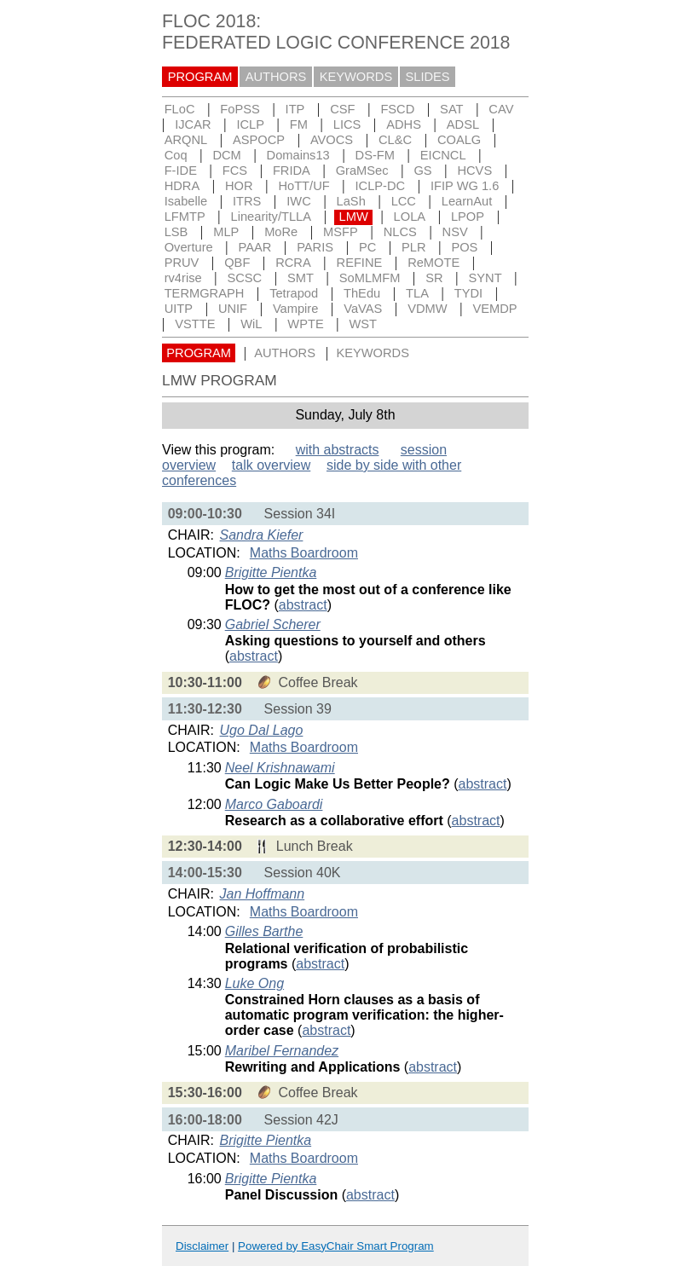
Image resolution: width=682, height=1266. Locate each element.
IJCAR (193, 124)
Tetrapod (293, 293)
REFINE (360, 262)
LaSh (351, 201)
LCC (403, 201)
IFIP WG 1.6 (465, 186)
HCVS (474, 170)
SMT (300, 278)
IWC (298, 201)
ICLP (250, 124)
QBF (237, 262)
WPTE (305, 324)
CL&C (395, 140)
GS (422, 170)
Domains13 (298, 155)
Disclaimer (202, 1246)
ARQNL (186, 140)
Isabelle (186, 201)
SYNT (485, 278)
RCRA (293, 262)
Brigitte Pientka (271, 572)
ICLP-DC (380, 186)
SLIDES (428, 77)
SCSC (244, 278)
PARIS (315, 247)
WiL (251, 324)
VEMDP (494, 308)
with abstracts (337, 449)
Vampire (296, 308)
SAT (451, 109)
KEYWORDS (356, 77)
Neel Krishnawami (280, 767)
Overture (189, 247)
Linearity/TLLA (271, 216)
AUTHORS (276, 77)
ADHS (403, 124)
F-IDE (181, 170)
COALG (459, 140)
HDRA (182, 186)
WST (364, 324)
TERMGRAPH (205, 293)
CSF (342, 109)
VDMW (427, 308)
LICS (347, 124)
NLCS (400, 232)
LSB (176, 232)
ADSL (463, 124)
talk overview (271, 465)
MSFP (340, 232)
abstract (303, 605)
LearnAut (467, 201)
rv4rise (183, 278)
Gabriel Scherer (273, 624)
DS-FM (375, 155)
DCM (226, 155)
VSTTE (195, 324)
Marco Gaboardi (274, 804)
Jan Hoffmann (262, 894)
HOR (239, 186)
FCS (235, 170)
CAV (500, 109)
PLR (414, 247)
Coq (176, 155)
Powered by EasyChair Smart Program (336, 1246)
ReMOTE (433, 262)
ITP (295, 109)
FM (299, 124)
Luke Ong (254, 983)
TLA (417, 293)
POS (464, 247)
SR (433, 278)
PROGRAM (200, 77)
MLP (226, 232)
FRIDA (291, 170)
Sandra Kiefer (261, 535)
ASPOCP (259, 140)
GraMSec (362, 170)
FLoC (180, 109)
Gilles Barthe (264, 931)
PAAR (255, 247)
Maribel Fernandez (281, 1050)
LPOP (467, 216)
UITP (179, 308)
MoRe (281, 232)
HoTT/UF (303, 186)
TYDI (468, 293)
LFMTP (185, 216)
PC (367, 247)
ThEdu (362, 293)
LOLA (409, 216)
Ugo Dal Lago (261, 730)
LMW (353, 216)
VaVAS (363, 308)
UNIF (232, 308)
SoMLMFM (370, 278)
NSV (455, 232)
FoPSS (239, 109)
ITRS (247, 201)
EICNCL (443, 155)
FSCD (397, 109)
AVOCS (331, 140)
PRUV (182, 262)
